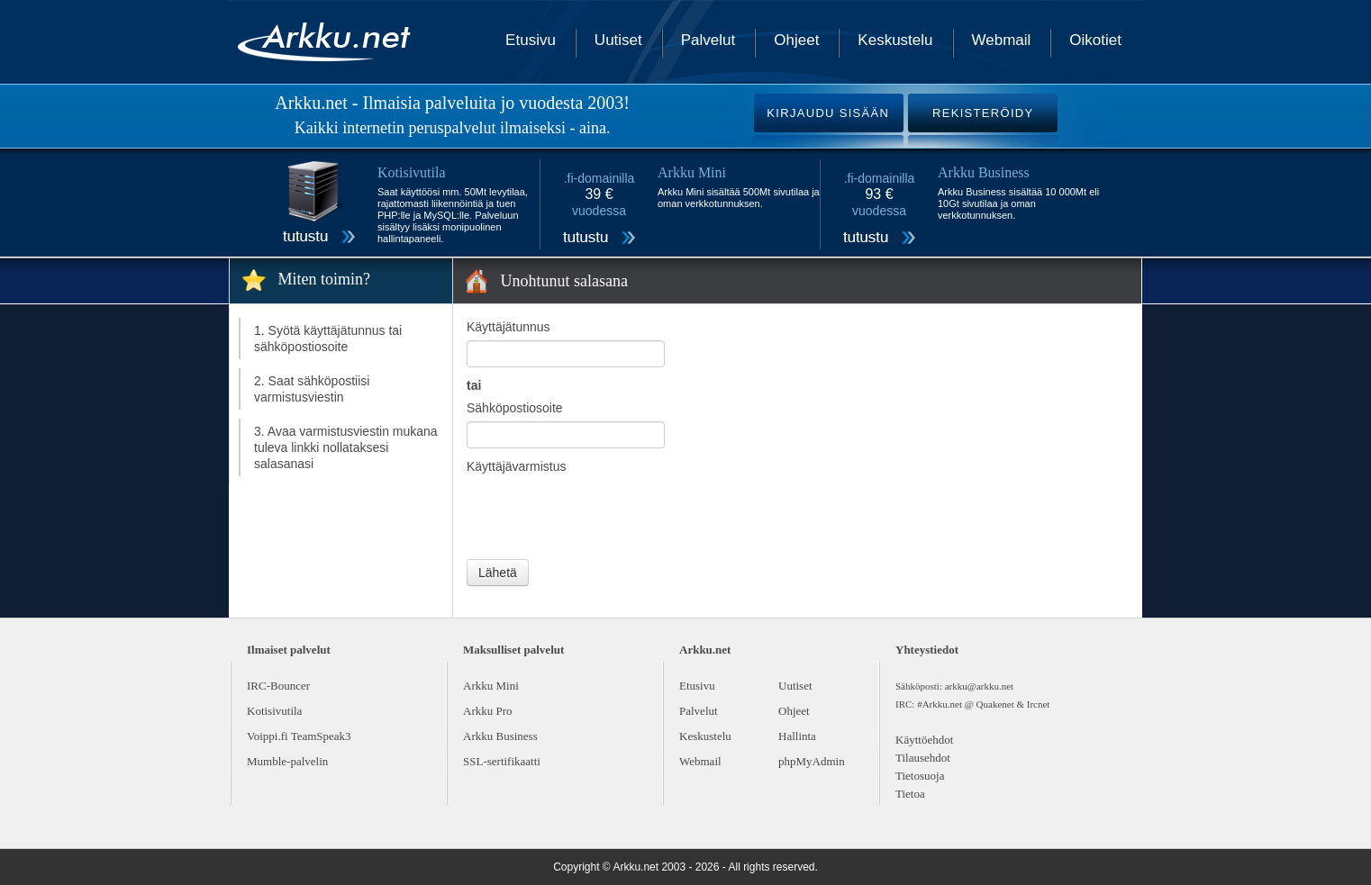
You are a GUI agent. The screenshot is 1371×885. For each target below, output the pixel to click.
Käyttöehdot (924, 739)
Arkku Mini (491, 685)
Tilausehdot (922, 757)
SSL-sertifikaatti (501, 761)
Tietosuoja (919, 775)
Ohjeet (796, 40)
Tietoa (910, 793)
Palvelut (708, 40)
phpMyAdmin (811, 761)
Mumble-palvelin (287, 761)
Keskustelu (895, 40)
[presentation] (603, 515)
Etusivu (530, 40)
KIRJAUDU (828, 113)
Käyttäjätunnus (508, 327)
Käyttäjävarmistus (516, 466)
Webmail (1001, 40)
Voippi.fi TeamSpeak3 (299, 736)
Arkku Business (500, 736)
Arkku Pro (488, 711)
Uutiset (618, 40)
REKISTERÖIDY (982, 113)
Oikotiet (1095, 40)
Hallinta (797, 736)
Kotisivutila (274, 711)
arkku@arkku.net (979, 686)
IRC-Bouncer (278, 685)
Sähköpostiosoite (515, 408)
